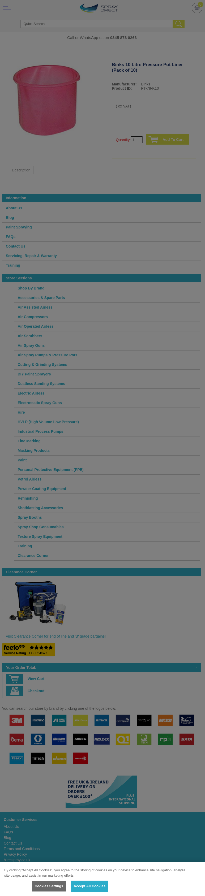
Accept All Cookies (89, 886)
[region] (102, 879)
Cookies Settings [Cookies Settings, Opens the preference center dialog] (49, 886)
